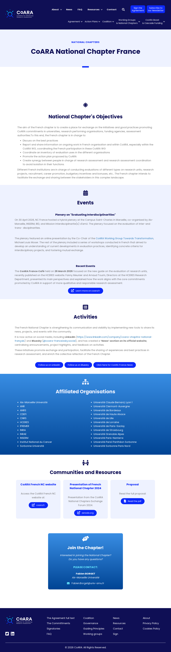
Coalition (107, 21)
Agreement (74, 21)
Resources (93, 9)
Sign (115, 634)
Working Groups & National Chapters (127, 21)
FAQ (80, 9)
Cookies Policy (151, 628)
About (55, 9)
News (69, 9)
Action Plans (91, 21)
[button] (61, 9)
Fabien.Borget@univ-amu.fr (88, 583)
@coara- (48, 340)
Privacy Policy (151, 623)
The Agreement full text (61, 618)
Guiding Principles (93, 628)
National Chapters (85, 42)
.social (71, 340)
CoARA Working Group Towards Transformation (124, 238)
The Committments (58, 623)
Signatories (53, 628)
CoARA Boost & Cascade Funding (152, 21)
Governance (90, 623)
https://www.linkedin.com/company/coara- (103, 337)
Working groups (92, 634)
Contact (111, 9)
